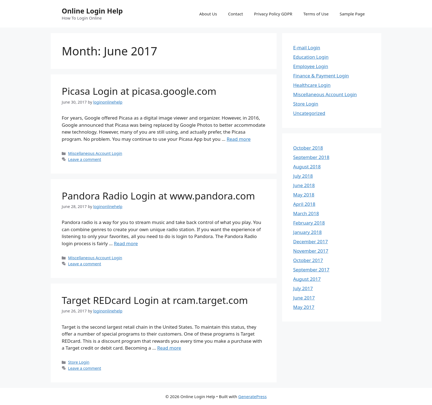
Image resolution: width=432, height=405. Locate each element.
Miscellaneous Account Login (95, 153)
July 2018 (303, 176)
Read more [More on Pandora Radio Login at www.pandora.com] (126, 243)
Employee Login (310, 66)
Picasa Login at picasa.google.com (139, 91)
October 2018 (308, 148)
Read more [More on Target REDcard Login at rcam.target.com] (169, 348)
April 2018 (304, 204)
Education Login (310, 57)
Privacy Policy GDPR (273, 14)
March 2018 (306, 213)
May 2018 (303, 194)
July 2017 (303, 288)
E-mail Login (306, 47)
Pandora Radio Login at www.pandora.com (158, 195)
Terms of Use (316, 14)
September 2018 (311, 157)
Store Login (78, 362)
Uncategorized (309, 113)
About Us (208, 14)
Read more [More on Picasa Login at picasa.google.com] (239, 139)
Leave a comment (84, 159)
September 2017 (311, 269)
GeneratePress (252, 396)
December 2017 (310, 241)
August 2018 (307, 166)
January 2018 (307, 232)
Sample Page (352, 14)
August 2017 (307, 279)
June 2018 (304, 185)
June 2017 (304, 298)
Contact (235, 14)
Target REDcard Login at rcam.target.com (155, 300)
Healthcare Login (312, 85)
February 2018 (309, 223)
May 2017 (303, 307)
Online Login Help (92, 10)
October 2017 (308, 260)
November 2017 (310, 251)
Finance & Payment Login (321, 75)
